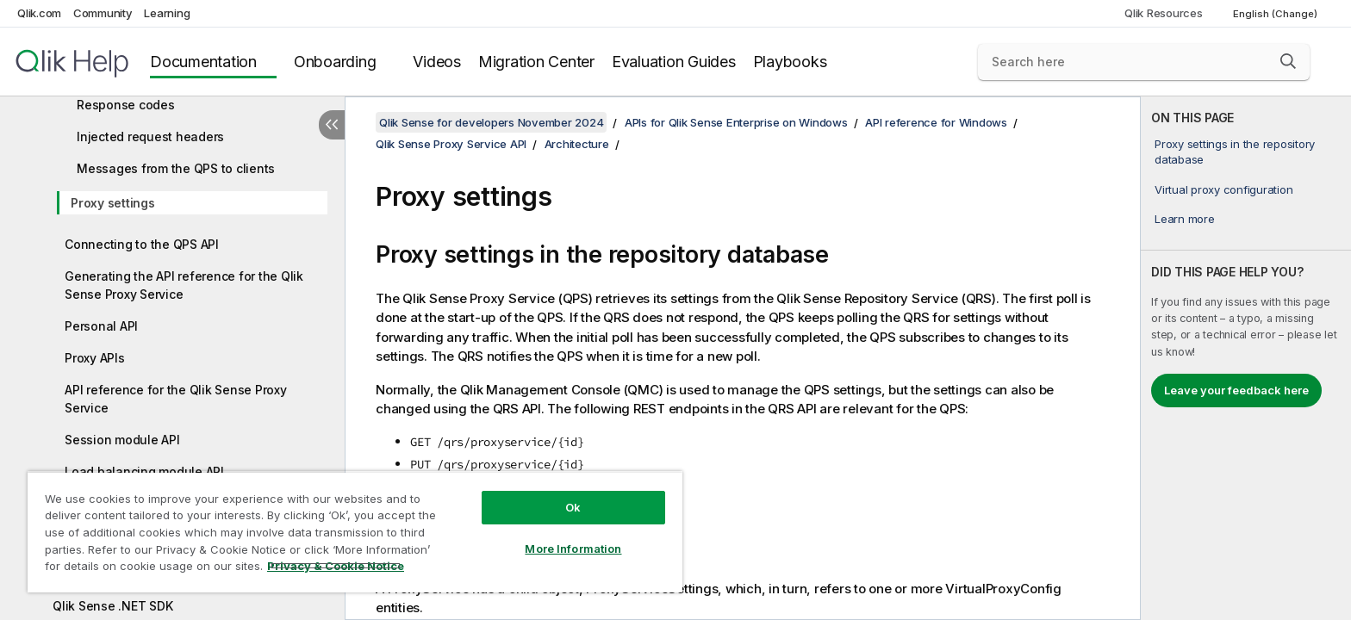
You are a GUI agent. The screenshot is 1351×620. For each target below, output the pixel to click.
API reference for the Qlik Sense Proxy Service (176, 398)
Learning (167, 13)
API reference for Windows (936, 122)
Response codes (126, 104)
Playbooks (790, 62)
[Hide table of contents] (332, 125)
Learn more (1185, 219)
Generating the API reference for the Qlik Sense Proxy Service (184, 285)
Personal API (101, 326)
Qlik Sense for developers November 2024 (491, 122)
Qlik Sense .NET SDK (112, 605)
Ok (573, 507)
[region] (355, 531)
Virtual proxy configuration (1223, 189)
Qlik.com (39, 13)
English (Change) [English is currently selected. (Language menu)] (1276, 14)
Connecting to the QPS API (142, 244)
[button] (1288, 61)
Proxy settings (113, 202)
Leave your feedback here (1236, 390)
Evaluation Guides (674, 62)
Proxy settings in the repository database (1235, 151)
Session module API (122, 439)
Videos (437, 62)
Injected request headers (150, 136)
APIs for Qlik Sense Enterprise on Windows (736, 122)
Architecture (577, 144)
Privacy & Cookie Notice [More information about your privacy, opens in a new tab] (335, 566)
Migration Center (536, 62)
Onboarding (335, 62)
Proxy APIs (95, 357)
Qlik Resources (1163, 13)
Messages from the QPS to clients (176, 168)
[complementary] (1246, 358)
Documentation (203, 62)
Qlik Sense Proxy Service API (451, 144)
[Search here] (1144, 62)
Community (103, 13)
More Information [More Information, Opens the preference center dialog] (573, 548)
